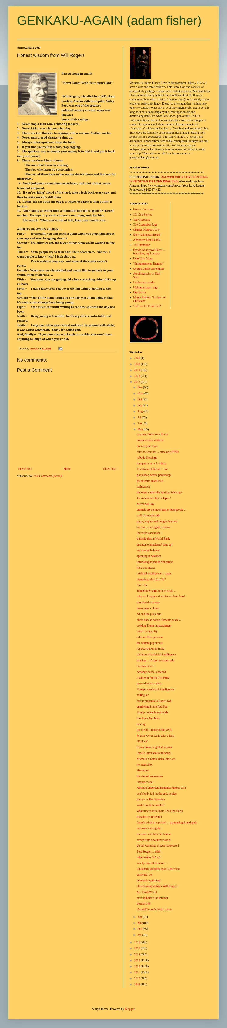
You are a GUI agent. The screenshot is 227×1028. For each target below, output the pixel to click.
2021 (137, 358)
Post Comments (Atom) (47, 476)
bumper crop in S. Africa (151, 463)
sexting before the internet (152, 897)
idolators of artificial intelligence (156, 654)
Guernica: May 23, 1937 (151, 579)
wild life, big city (147, 631)
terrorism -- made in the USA (154, 729)
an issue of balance (148, 550)
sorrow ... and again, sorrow (153, 527)
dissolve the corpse (148, 602)
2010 (137, 978)
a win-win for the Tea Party (153, 677)
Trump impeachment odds (152, 712)
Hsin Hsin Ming (142, 258)
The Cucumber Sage (145, 224)
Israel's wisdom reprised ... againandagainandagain (167, 822)
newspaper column (148, 608)
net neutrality (145, 764)
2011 (137, 972)
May (140, 429)
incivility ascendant (148, 532)
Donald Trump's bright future (154, 909)
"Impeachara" (145, 782)
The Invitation (141, 245)
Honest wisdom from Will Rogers (157, 886)
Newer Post (25, 468)
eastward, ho (144, 874)
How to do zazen (143, 209)
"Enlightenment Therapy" (148, 263)
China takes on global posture (154, 747)
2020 (137, 364)
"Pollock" (142, 741)
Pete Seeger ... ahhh (148, 851)
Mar (140, 922)
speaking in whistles (149, 556)
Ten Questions (141, 219)
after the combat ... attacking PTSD (158, 451)
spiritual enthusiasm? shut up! (154, 544)
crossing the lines (147, 446)
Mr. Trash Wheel (147, 892)
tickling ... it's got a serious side (155, 660)
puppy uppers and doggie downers (157, 521)
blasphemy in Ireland (149, 816)
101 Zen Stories (142, 214)
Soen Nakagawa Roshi (146, 234)
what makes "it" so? (148, 857)
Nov (140, 393)
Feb (140, 928)
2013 (137, 960)
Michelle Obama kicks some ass (156, 758)
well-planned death (148, 515)
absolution (143, 770)
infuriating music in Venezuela (155, 562)
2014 (137, 954)
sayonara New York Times (152, 434)
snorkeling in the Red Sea (152, 706)
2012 (137, 966)
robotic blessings (147, 457)
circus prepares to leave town (154, 701)
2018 (137, 376)
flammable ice (145, 666)
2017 (137, 382)
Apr (140, 917)
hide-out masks (146, 567)
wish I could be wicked (150, 805)
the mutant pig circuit (149, 643)
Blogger (129, 1009)
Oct (140, 399)
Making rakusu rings (145, 287)
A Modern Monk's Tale (147, 239)
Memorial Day (145, 504)
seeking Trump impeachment (154, 625)
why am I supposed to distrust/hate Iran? (161, 596)
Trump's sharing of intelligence (155, 689)
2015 (137, 948)
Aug (140, 411)
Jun (139, 423)
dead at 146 (144, 903)
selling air (143, 695)
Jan (139, 935)
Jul (139, 417)
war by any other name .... (152, 863)
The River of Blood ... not (152, 469)
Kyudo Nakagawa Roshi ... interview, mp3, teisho (149, 251)
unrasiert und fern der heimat (154, 834)
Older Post (109, 468)
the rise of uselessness (150, 776)
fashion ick (143, 486)
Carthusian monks (144, 282)
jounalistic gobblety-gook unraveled (158, 868)
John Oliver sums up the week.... (156, 590)
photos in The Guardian (151, 799)
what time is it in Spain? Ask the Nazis (160, 810)
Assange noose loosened (151, 671)
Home (67, 468)
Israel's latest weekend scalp (153, 753)
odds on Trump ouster (150, 637)
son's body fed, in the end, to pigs (157, 793)
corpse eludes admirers (150, 440)
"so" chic (142, 585)
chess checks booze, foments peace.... (159, 619)
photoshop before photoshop (154, 475)
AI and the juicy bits (149, 614)
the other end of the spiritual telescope (159, 492)
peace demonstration (149, 683)
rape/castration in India (150, 648)
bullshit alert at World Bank (153, 538)
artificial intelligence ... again (154, 573)
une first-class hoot (148, 718)
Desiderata (139, 292)
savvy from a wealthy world (153, 839)
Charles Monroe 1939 (146, 229)
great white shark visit (150, 480)
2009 (137, 984)
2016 (137, 942)
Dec (140, 387)
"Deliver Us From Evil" (147, 306)
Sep (140, 405)
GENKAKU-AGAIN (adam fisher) (109, 20)
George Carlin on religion (148, 268)
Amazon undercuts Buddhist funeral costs (161, 787)
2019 (137, 370)
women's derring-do (149, 828)
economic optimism (148, 880)
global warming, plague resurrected (158, 845)
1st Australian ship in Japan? (154, 498)
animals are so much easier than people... (161, 509)
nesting (141, 724)
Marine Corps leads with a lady (155, 735)
